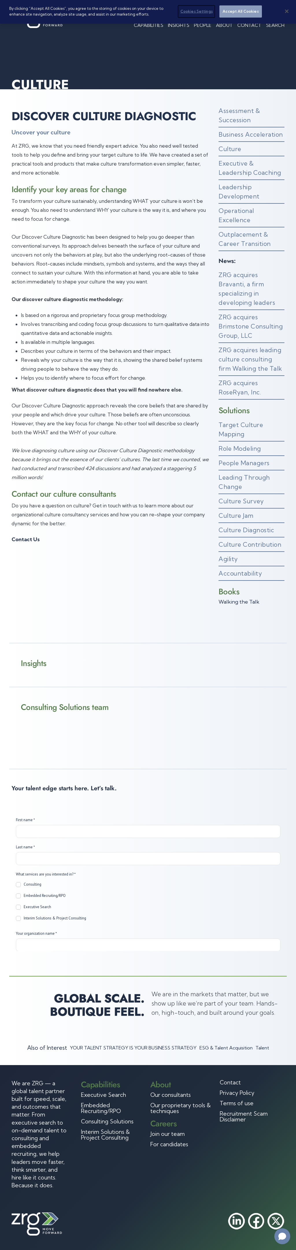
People (202, 25)
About (224, 25)
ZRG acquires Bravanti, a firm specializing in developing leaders (247, 288)
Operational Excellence (236, 215)
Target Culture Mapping (241, 429)
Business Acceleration (251, 134)
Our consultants (170, 1095)
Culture (230, 149)
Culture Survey (241, 501)
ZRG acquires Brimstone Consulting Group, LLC (251, 326)
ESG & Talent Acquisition (226, 1048)
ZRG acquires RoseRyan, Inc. (240, 387)
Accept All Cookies (240, 11)
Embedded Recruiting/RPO (101, 1108)
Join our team (167, 1134)
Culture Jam (236, 515)
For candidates (169, 1144)
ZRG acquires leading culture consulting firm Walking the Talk (250, 359)
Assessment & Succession (239, 115)
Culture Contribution (250, 544)
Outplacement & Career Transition (245, 239)
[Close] (286, 11)
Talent (262, 1048)
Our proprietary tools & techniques (180, 1108)
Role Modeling (240, 448)
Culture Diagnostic (246, 530)
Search (275, 25)
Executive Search (103, 1095)
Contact (249, 25)
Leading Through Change (244, 482)
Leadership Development (239, 191)
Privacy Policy (237, 1093)
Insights (178, 25)
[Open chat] (282, 1236)
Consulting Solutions (107, 1121)
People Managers (244, 463)
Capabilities (148, 25)
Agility (228, 559)
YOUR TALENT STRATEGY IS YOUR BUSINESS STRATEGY (133, 1048)
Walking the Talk (239, 601)
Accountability (240, 573)
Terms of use (237, 1103)
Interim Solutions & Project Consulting (105, 1134)
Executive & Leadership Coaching (250, 168)
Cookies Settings (196, 11)
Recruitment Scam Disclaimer (244, 1116)
